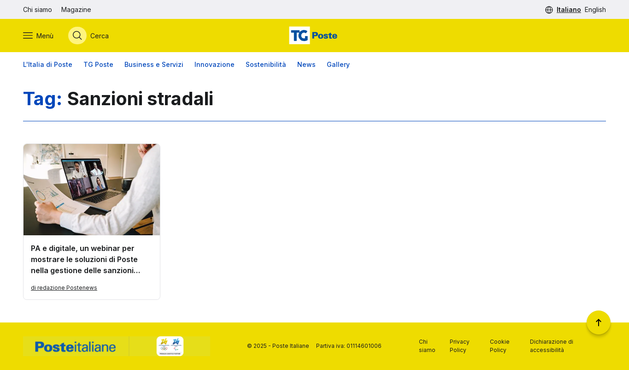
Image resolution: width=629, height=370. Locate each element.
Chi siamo (37, 9)
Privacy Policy (460, 345)
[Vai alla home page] (314, 35)
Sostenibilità (266, 64)
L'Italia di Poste (47, 64)
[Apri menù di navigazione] (38, 35)
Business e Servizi (153, 64)
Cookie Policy (500, 345)
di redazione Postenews (64, 287)
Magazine (76, 9)
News (306, 64)
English (595, 9)
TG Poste (98, 64)
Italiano (569, 9)
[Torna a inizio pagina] (599, 322)
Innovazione (214, 64)
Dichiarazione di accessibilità (551, 345)
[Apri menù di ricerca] (88, 35)
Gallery (338, 64)
